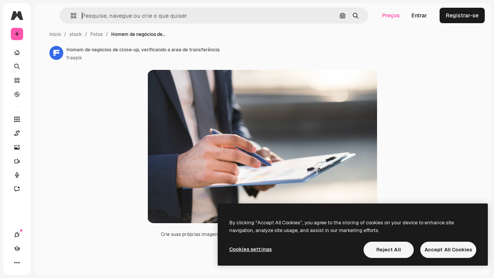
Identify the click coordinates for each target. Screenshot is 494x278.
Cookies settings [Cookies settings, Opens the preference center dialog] (250, 249)
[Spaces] (46, 133)
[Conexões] (17, 262)
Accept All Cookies (448, 249)
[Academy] (31, 262)
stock (134, 34)
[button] (119, 16)
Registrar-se (462, 15)
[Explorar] (46, 94)
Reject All (388, 249)
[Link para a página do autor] (115, 53)
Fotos (155, 34)
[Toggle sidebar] (75, 15)
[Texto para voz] (46, 175)
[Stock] (46, 80)
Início (114, 34)
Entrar (419, 15)
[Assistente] (46, 189)
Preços (391, 15)
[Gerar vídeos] (46, 161)
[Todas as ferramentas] (46, 119)
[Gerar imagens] (46, 147)
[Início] (46, 52)
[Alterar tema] (45, 262)
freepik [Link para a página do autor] (133, 58)
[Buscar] (46, 66)
